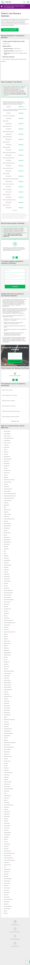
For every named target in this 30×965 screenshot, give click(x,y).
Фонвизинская (7, 869)
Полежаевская (7, 735)
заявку (9, 247)
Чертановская (7, 883)
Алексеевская (7, 440)
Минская (6, 657)
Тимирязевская (7, 832)
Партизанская (7, 712)
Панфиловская (7, 705)
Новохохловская (7, 685)
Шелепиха (6, 894)
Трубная (6, 839)
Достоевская (6, 544)
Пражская (6, 740)
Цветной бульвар (7, 878)
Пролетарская (7, 744)
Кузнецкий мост (7, 608)
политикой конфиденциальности (14, 289)
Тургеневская (7, 844)
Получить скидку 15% (9, 29)
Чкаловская (6, 890)
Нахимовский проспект (9, 671)
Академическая (7, 435)
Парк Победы (7, 710)
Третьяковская (7, 834)
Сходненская (7, 816)
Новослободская (7, 682)
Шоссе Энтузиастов (8, 899)
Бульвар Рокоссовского (9, 498)
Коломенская (7, 578)
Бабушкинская (7, 456)
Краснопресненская (8, 592)
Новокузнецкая (7, 680)
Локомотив (6, 629)
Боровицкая (6, 486)
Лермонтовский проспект (9, 622)
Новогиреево (7, 675)
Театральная (6, 823)
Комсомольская (7, 581)
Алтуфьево (6, 445)
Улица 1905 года (7, 851)
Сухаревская (6, 814)
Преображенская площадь (9, 742)
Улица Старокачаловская (9, 860)
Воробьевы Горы (7, 525)
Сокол (5, 793)
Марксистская (7, 641)
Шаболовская (7, 892)
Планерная (6, 726)
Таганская (6, 818)
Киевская (6, 572)
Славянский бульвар (8, 788)
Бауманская (6, 465)
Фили (5, 867)
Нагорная (6, 668)
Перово (5, 717)
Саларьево (6, 777)
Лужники (6, 636)
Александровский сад (8, 438)
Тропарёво (6, 837)
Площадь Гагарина (8, 728)
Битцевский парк (7, 482)
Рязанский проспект (8, 772)
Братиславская (7, 491)
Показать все (15, 421)
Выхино (5, 530)
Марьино (6, 645)
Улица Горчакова (7, 855)
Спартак (5, 800)
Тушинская (6, 846)
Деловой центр (7, 532)
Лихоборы (6, 627)
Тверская (6, 821)
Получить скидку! (10, 7)
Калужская (6, 562)
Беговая (5, 468)
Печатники (6, 721)
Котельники (6, 588)
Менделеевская (7, 655)
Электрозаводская (8, 906)
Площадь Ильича (7, 731)
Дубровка (6, 546)
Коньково (6, 583)
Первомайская (7, 714)
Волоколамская (7, 523)
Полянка (5, 738)
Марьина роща (7, 643)
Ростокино (6, 768)
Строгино (6, 809)
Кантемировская (7, 565)
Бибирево (6, 477)
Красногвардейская (8, 590)
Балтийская (6, 461)
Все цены (15, 210)
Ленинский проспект (8, 620)
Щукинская (6, 904)
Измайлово (6, 558)
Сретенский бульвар (8, 804)
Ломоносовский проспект (9, 631)
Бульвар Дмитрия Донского (10, 495)
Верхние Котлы (7, 509)
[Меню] (28, 2)
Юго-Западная (7, 908)
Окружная (6, 691)
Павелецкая (6, 703)
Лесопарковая (7, 625)
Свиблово (6, 779)
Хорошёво (6, 874)
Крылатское (6, 604)
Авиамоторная (7, 431)
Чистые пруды (7, 887)
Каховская (6, 567)
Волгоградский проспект (9, 518)
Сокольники (6, 798)
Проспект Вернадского (9, 747)
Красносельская (7, 595)
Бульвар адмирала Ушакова (10, 493)
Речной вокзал (7, 761)
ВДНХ (5, 507)
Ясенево (6, 913)
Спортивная (6, 802)
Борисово (6, 484)
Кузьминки (6, 611)
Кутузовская (6, 618)
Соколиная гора (7, 795)
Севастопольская (7, 781)
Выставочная (7, 528)
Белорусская (6, 472)
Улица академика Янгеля (9, 853)
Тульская (6, 841)
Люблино (6, 638)
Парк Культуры (7, 708)
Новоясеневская (7, 687)
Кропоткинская (7, 601)
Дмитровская (6, 537)
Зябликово (6, 555)
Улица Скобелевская (8, 857)
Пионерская (6, 724)
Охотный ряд (6, 701)
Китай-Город (6, 574)
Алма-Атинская (7, 442)
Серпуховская (7, 786)
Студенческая (7, 811)
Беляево (6, 475)
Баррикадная (7, 463)
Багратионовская (7, 459)
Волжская (6, 521)
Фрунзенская (7, 871)
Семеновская (7, 784)
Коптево (6, 585)
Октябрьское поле (8, 696)
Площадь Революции (8, 733)
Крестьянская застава (8, 599)
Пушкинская (6, 754)
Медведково (6, 650)
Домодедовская (7, 542)
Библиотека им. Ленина (9, 479)
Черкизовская (7, 881)
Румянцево (6, 770)
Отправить (15, 286)
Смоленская (6, 791)
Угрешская (6, 848)
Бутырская (6, 502)
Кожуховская (7, 576)
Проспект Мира (7, 749)
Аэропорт (6, 454)
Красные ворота (7, 597)
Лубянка (5, 634)
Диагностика (6, 109)
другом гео (16, 249)
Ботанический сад (8, 488)
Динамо (5, 535)
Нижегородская (7, 673)
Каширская (6, 569)
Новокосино (6, 678)
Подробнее (6, 95)
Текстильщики (7, 825)
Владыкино (6, 512)
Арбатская (6, 452)
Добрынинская (7, 539)
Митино (5, 659)
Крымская (6, 606)
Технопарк (6, 830)
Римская (6, 765)
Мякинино (6, 664)
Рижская (6, 763)
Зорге (5, 553)
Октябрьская (6, 694)
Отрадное (6, 698)
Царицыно (6, 876)
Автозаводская (7, 433)
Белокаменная (7, 470)
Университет (6, 862)
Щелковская (6, 901)
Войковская (6, 516)
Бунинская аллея (7, 500)
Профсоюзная (7, 751)
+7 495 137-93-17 (24, 2)
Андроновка (6, 447)
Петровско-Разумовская (9, 719)
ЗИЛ (5, 551)
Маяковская (6, 648)
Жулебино (6, 548)
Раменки (6, 758)
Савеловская (6, 774)
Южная (5, 911)
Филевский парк (7, 864)
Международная (7, 652)
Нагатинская (6, 666)
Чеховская (6, 885)
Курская (5, 615)
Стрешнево (6, 807)
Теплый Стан (6, 827)
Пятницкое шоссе (8, 756)
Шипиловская (7, 897)
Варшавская (6, 505)
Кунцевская (6, 613)
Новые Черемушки (8, 689)
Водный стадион (7, 514)
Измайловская (7, 560)
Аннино (5, 449)
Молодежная (6, 661)
